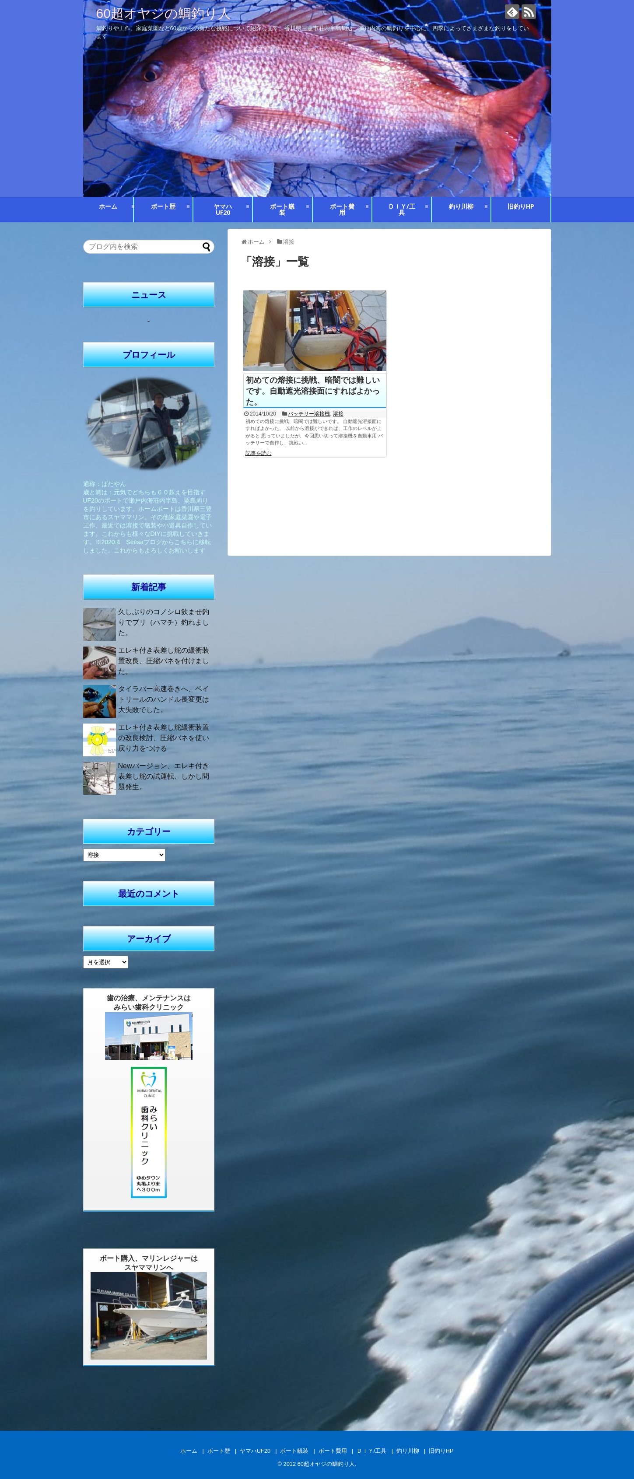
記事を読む (258, 453)
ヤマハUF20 (223, 209)
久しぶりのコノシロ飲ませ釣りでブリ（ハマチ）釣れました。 (163, 622)
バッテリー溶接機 (309, 414)
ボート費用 (342, 209)
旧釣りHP (521, 206)
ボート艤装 (282, 209)
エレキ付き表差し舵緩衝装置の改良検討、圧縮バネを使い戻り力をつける (163, 738)
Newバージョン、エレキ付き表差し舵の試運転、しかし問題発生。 (163, 776)
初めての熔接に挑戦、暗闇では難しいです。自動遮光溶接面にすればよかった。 (313, 391)
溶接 (338, 414)
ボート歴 (163, 206)
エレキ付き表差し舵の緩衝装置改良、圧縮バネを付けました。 (163, 661)
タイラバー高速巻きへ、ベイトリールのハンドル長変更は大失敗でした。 (163, 699)
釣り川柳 (461, 206)
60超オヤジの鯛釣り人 (163, 13)
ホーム (108, 206)
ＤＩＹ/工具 (401, 209)
